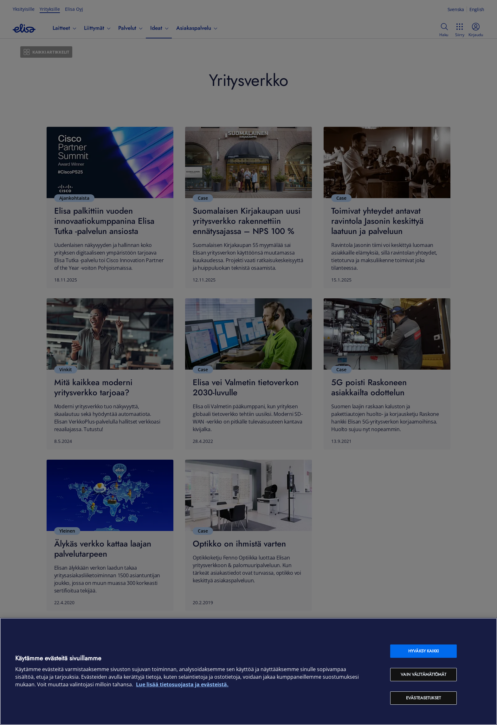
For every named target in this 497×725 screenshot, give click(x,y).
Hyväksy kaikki (423, 651)
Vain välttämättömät (423, 674)
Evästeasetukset (423, 698)
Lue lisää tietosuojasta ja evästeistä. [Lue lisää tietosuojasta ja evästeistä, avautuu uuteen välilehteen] (182, 684)
